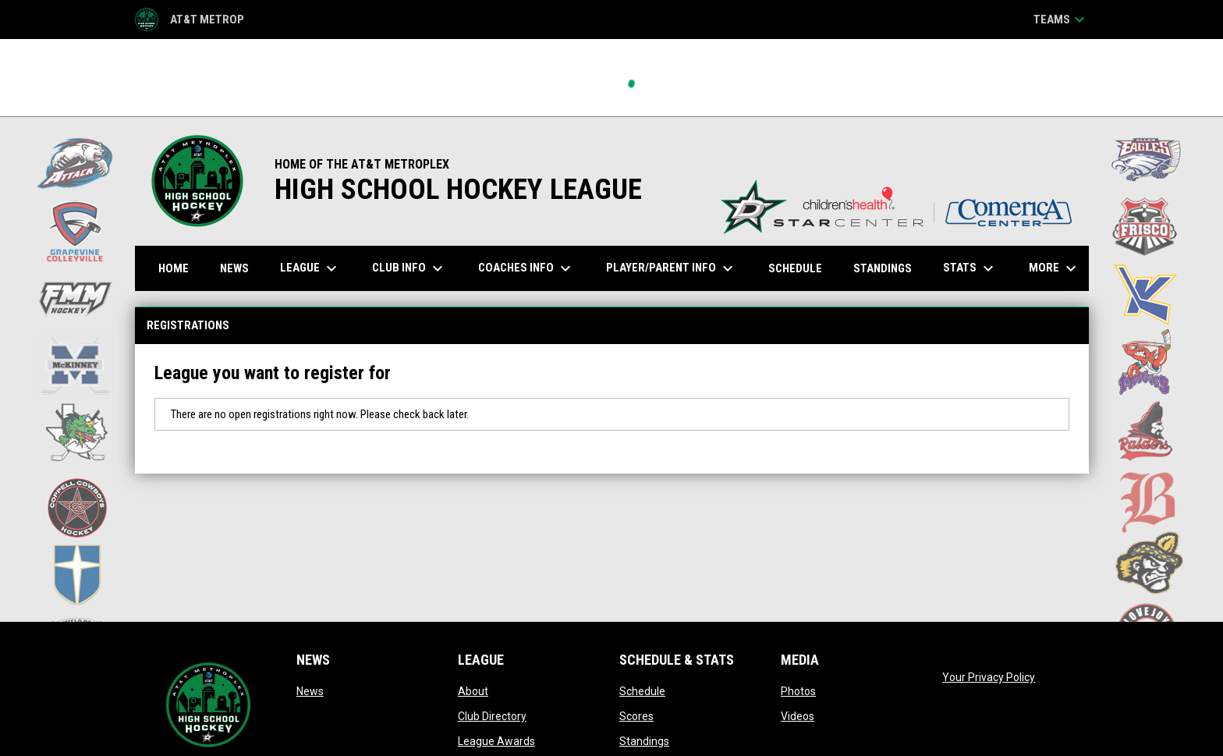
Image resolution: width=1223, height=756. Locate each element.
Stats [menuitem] (970, 268)
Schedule (642, 691)
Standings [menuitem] (882, 268)
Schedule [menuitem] (795, 268)
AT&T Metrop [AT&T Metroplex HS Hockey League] (189, 19)
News (310, 691)
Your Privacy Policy (988, 677)
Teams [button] (1061, 19)
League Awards (496, 741)
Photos (798, 691)
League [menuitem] (310, 268)
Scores (636, 716)
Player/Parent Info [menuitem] (671, 268)
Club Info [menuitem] (409, 268)
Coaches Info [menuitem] (526, 268)
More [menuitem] (1054, 268)
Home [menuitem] (173, 268)
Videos (797, 716)
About (473, 691)
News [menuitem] (234, 268)
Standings (644, 741)
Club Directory (492, 716)
